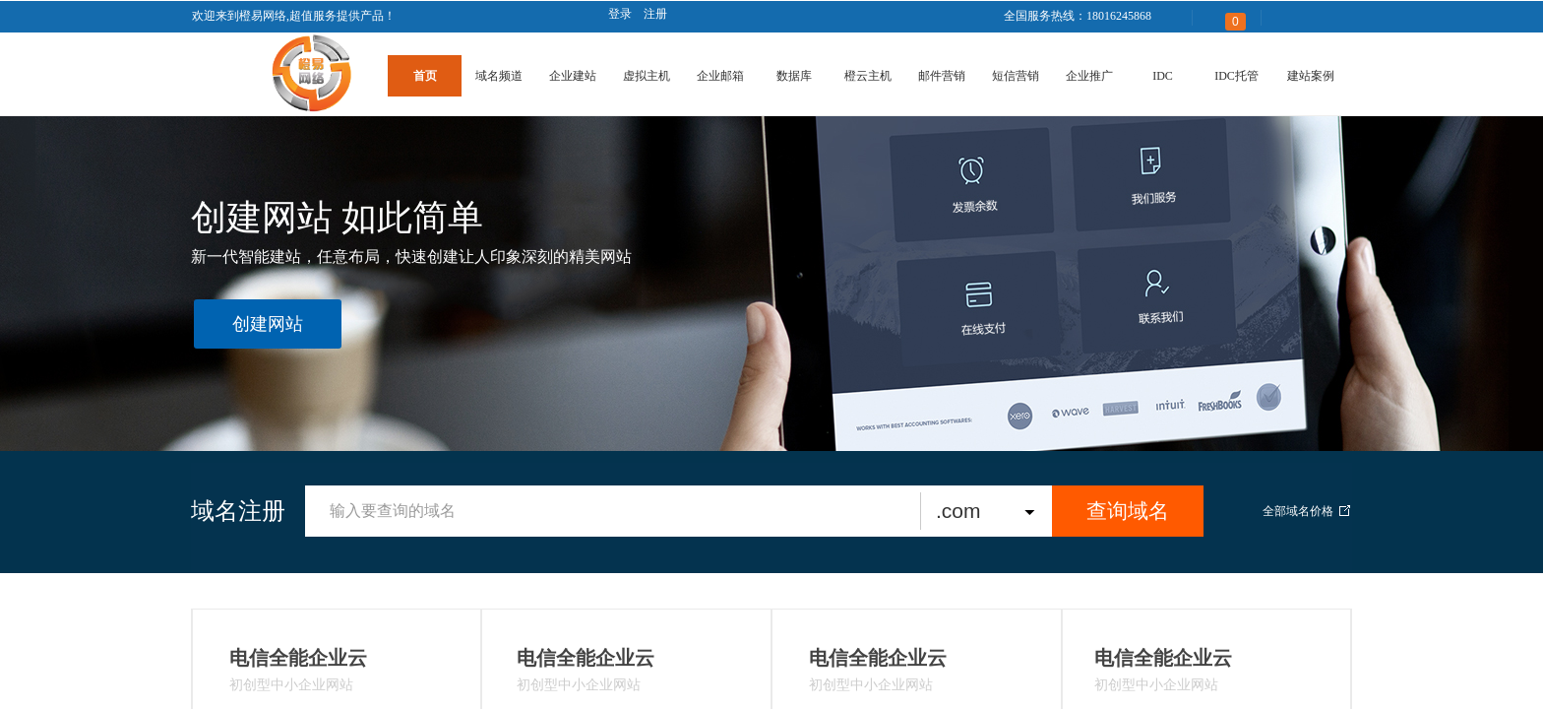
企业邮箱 (720, 76)
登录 (620, 14)
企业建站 (572, 76)
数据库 (794, 76)
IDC (1162, 76)
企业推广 (1089, 76)
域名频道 (499, 76)
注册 (655, 14)
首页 (425, 76)
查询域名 (1127, 510)
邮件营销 (941, 76)
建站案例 (1310, 76)
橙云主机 (868, 76)
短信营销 (1015, 76)
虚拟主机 (646, 76)
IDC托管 (1236, 76)
